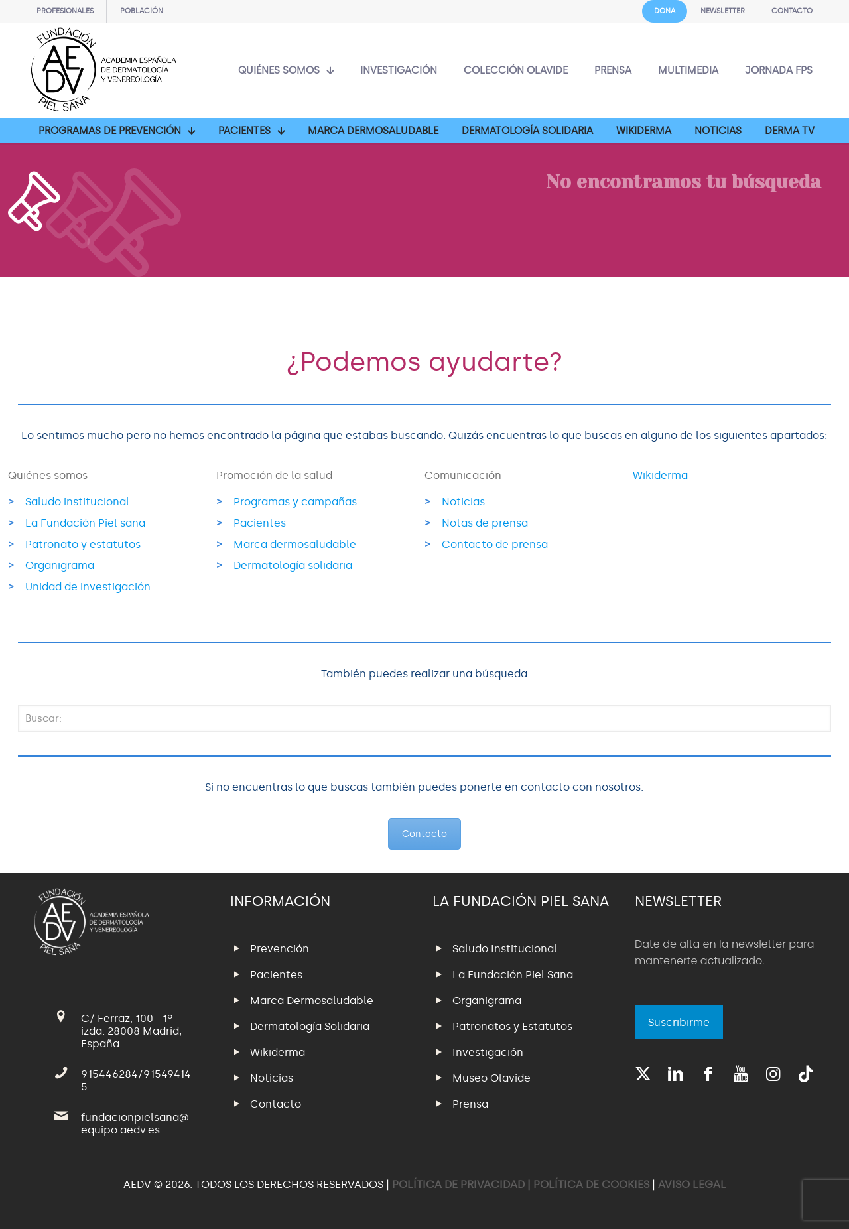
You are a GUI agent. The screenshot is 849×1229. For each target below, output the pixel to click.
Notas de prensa (485, 523)
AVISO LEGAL (692, 1184)
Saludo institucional (77, 501)
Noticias (463, 501)
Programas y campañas (295, 501)
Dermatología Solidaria (309, 1026)
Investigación (487, 1052)
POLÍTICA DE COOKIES (591, 1184)
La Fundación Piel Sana (512, 974)
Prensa (470, 1104)
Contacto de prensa (495, 544)
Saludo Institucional (504, 948)
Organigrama (59, 565)
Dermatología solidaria (292, 565)
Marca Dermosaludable (311, 1000)
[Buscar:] (424, 718)
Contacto (424, 834)
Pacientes (259, 523)
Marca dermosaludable (294, 544)
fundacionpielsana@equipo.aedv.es (135, 1123)
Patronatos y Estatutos (512, 1026)
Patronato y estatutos (83, 544)
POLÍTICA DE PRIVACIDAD (459, 1184)
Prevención (279, 948)
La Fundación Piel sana (85, 523)
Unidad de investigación (88, 586)
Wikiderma (660, 475)
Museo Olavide (491, 1078)
